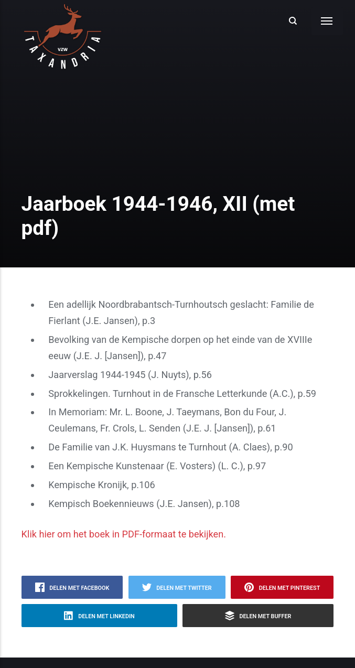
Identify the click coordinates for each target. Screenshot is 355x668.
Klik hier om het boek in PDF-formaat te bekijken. (123, 534)
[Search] (293, 21)
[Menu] (327, 21)
